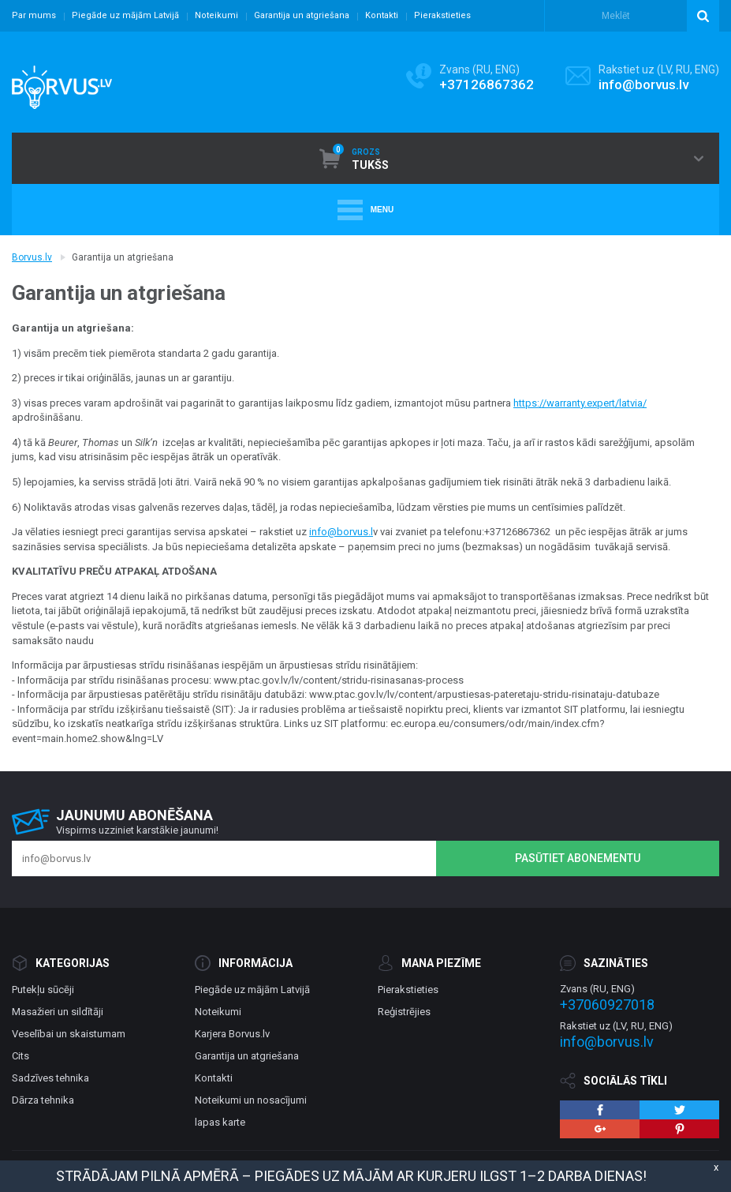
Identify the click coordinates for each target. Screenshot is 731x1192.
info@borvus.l (341, 532)
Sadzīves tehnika (50, 1078)
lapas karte (220, 1122)
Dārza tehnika (43, 1100)
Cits (20, 1056)
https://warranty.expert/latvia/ (580, 403)
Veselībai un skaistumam (68, 1034)
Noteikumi (216, 15)
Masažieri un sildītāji (57, 1012)
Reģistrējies (404, 1012)
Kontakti (381, 15)
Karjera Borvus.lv (232, 1034)
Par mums (34, 15)
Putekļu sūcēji (43, 989)
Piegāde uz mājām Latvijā (125, 15)
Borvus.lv (32, 257)
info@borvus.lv (643, 84)
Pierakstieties (442, 15)
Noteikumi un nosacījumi (251, 1100)
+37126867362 (486, 84)
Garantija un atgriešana (301, 15)
